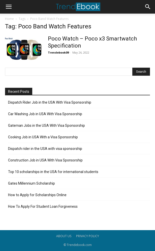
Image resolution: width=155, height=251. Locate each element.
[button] (9, 7)
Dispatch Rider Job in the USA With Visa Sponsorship (49, 102)
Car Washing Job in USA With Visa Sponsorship (45, 114)
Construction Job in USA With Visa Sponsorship (45, 160)
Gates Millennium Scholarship (31, 183)
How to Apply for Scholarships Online (37, 195)
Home (9, 19)
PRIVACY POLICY (87, 236)
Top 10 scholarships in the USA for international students (53, 172)
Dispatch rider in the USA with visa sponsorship (45, 149)
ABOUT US (63, 236)
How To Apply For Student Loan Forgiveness (43, 206)
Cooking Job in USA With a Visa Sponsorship (43, 137)
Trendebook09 (58, 52)
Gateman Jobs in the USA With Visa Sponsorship (46, 125)
